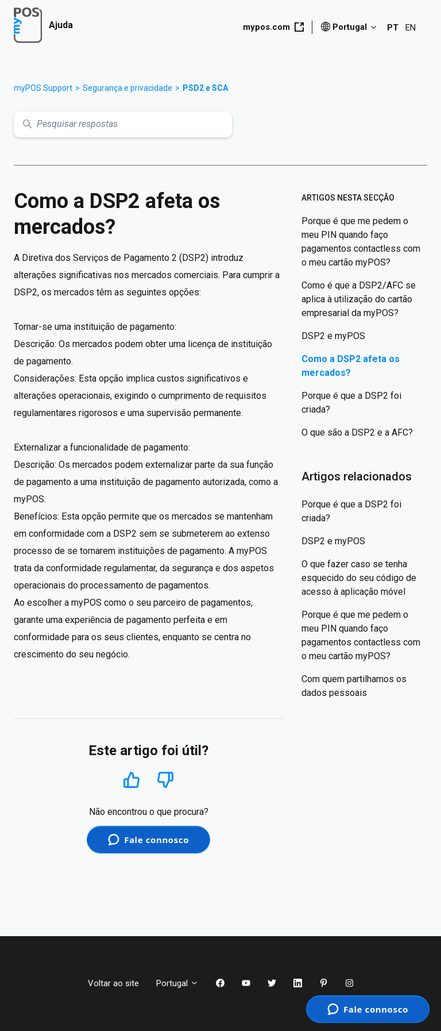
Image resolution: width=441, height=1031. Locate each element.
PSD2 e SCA (205, 88)
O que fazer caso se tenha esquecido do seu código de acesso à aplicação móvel (358, 578)
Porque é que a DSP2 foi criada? (351, 402)
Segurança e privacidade (127, 88)
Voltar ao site (113, 983)
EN (410, 27)
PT (393, 27)
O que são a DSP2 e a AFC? (357, 432)
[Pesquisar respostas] (123, 124)
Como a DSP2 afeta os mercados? (350, 365)
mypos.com (273, 27)
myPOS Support (43, 88)
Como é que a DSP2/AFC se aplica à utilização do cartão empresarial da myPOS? (358, 299)
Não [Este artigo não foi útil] (165, 780)
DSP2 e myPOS (333, 335)
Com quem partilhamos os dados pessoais (354, 686)
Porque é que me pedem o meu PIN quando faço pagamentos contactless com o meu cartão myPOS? (360, 242)
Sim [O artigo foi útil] (132, 779)
